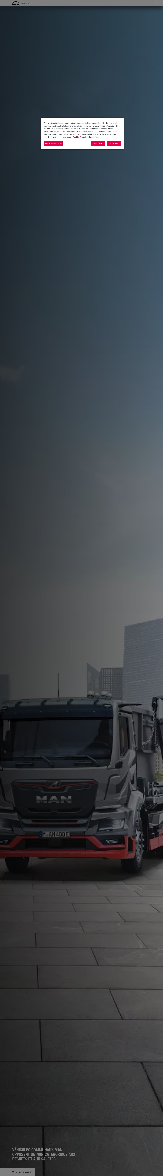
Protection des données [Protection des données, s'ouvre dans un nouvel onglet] (89, 137)
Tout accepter (113, 143)
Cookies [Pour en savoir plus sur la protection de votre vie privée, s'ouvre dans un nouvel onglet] (76, 137)
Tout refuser (98, 143)
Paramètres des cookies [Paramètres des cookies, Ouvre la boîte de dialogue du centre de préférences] (53, 143)
